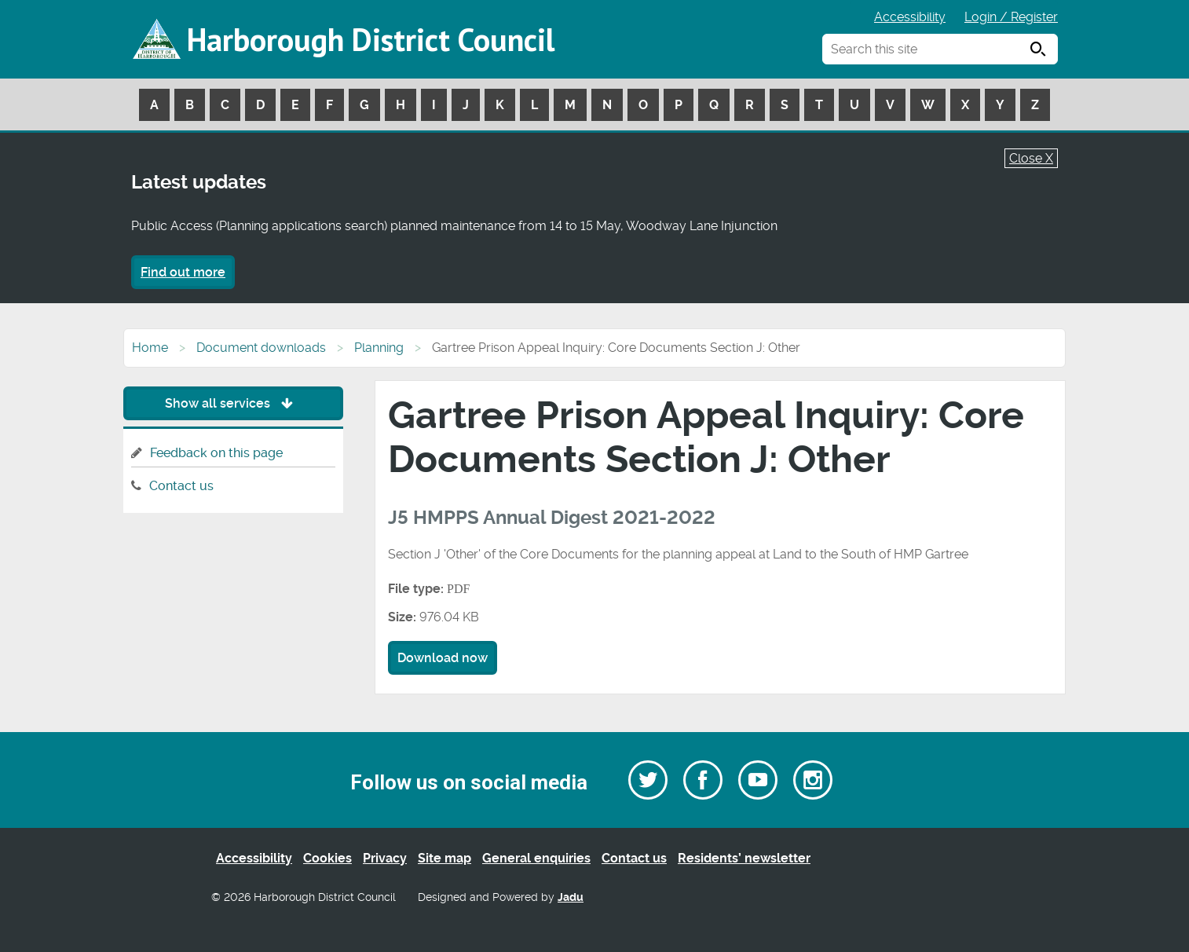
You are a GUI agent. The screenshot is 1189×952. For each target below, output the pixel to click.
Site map (444, 858)
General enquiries (536, 858)
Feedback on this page (216, 452)
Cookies (327, 858)
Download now (442, 657)
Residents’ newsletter (744, 858)
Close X (1031, 158)
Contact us (181, 485)
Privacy (385, 858)
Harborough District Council (370, 39)
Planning (379, 347)
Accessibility (910, 16)
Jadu (571, 897)
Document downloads (261, 347)
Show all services (233, 403)
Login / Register (1011, 16)
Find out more (183, 272)
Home (150, 347)
